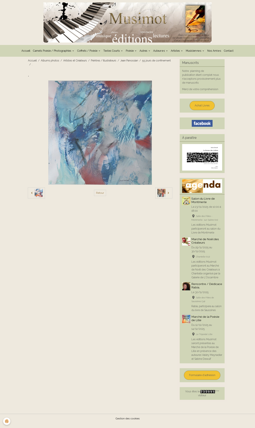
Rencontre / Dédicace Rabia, (203, 286)
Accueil (25, 51)
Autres (144, 51)
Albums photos (50, 61)
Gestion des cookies (127, 423)
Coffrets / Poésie (87, 51)
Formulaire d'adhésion (202, 380)
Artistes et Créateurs (75, 61)
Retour (100, 193)
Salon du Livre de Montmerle (203, 201)
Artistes (176, 51)
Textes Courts (112, 51)
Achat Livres (202, 106)
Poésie (130, 51)
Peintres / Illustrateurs (103, 61)
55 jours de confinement (156, 61)
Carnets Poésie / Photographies (52, 51)
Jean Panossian (129, 61)
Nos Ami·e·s (214, 51)
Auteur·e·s (159, 51)
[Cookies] (7, 421)
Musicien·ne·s (194, 51)
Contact (229, 51)
